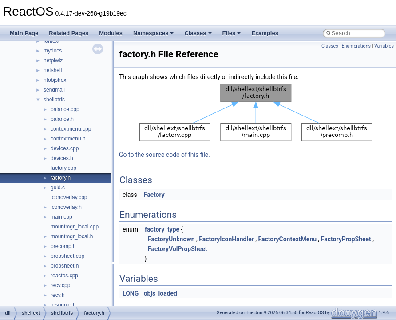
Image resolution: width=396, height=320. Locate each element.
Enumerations (356, 46)
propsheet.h (65, 266)
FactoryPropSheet (346, 239)
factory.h (61, 178)
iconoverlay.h (66, 207)
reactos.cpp (64, 275)
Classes (197, 33)
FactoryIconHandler (226, 239)
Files (231, 33)
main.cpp (61, 217)
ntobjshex (55, 80)
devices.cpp (65, 148)
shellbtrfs (54, 99)
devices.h (62, 158)
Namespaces (153, 33)
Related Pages (68, 33)
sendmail (54, 90)
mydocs (53, 51)
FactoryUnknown (171, 239)
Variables (384, 46)
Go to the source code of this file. (164, 154)
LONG (131, 293)
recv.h (58, 295)
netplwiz (53, 60)
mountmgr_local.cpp (75, 227)
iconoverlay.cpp (69, 197)
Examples (264, 33)
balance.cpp (65, 109)
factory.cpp (63, 168)
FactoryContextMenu (287, 239)
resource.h (63, 305)
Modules (111, 33)
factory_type (162, 229)
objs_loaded (160, 293)
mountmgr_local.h (72, 236)
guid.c (58, 187)
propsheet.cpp (67, 256)
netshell (53, 70)
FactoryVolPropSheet (177, 248)
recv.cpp (60, 285)
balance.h (62, 119)
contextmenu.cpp (71, 129)
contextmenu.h (68, 139)
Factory (154, 194)
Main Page (24, 33)
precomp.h (63, 246)
